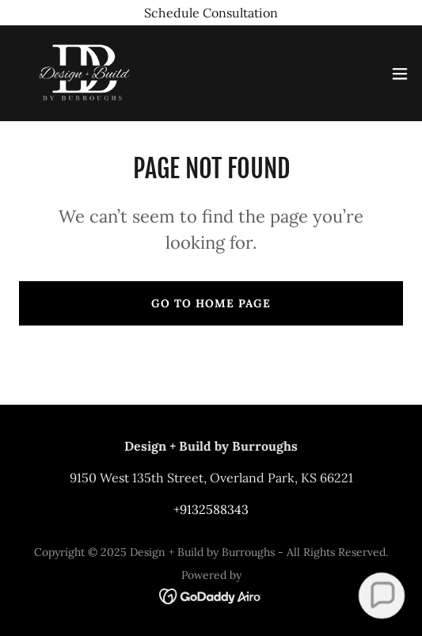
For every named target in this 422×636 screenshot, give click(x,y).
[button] (400, 73)
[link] (84, 73)
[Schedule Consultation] (211, 12)
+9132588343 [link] (211, 509)
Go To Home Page (211, 303)
